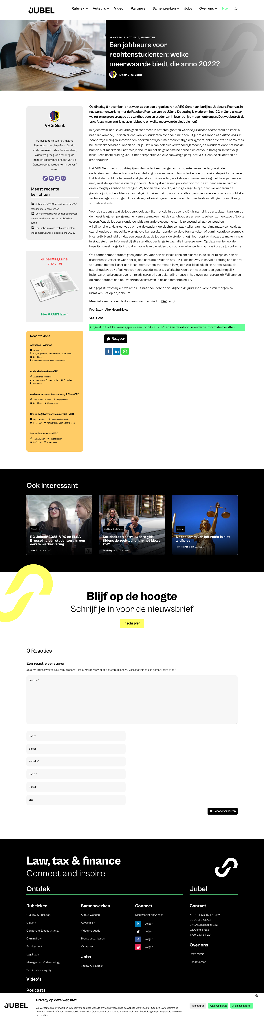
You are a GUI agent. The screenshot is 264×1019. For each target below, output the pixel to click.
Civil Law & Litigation (113, 529)
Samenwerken (164, 9)
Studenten (147, 37)
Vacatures (87, 946)
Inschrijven (132, 623)
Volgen (149, 923)
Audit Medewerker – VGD (44, 371)
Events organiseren (92, 938)
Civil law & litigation (38, 915)
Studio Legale (109, 550)
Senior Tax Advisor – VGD (44, 433)
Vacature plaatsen (92, 965)
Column (180, 529)
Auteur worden (90, 915)
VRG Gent (134, 75)
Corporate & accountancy (42, 930)
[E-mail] (51, 178)
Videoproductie (90, 930)
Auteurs (99, 9)
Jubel (32, 550)
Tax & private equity (39, 970)
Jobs (188, 9)
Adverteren (88, 922)
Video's (34, 529)
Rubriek (78, 9)
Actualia (133, 37)
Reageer (117, 339)
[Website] (45, 178)
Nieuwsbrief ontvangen (149, 915)
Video (118, 9)
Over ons (206, 9)
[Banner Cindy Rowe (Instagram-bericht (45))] (54, 321)
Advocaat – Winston (41, 345)
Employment (34, 946)
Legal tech (32, 954)
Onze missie (197, 954)
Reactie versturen (224, 811)
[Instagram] (63, 178)
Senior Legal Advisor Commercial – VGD (52, 414)
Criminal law (34, 938)
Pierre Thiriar (182, 547)
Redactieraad (198, 962)
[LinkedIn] (57, 178)
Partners (138, 9)
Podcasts (35, 990)
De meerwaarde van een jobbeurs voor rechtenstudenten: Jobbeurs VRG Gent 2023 (54, 218)
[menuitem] (225, 12)
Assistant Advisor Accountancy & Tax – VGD (54, 394)
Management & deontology (43, 962)
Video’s (33, 979)
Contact (198, 906)
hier (164, 301)
